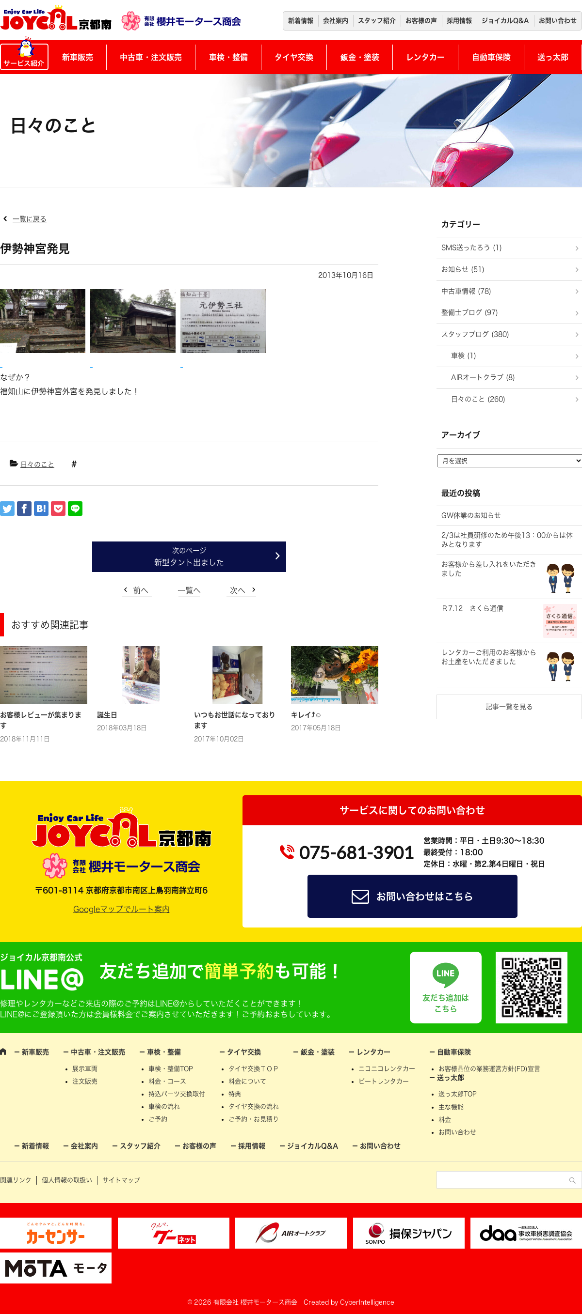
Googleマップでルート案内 (121, 909)
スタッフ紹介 (377, 20)
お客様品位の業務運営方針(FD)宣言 (489, 1069)
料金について (247, 1081)
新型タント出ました (189, 562)
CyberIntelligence (367, 1302)
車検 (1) (463, 355)
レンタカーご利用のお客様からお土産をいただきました (488, 657)
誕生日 (107, 714)
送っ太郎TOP (457, 1094)
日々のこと (37, 464)
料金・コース (167, 1081)
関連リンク (16, 1180)
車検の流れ (164, 1106)
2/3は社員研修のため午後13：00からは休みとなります (507, 540)
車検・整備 (228, 57)
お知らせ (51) (463, 269)
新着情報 (300, 20)
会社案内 (335, 20)
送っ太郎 (552, 57)
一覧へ (189, 590)
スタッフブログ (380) (475, 334)
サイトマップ (121, 1180)
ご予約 (157, 1119)
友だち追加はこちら (445, 1003)
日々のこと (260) (478, 399)
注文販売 (84, 1081)
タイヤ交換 (294, 57)
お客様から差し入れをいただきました (488, 569)
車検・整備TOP (170, 1069)
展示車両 (84, 1069)
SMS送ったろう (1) (471, 247)
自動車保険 (491, 57)
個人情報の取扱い (67, 1180)
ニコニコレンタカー (386, 1069)
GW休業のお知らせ (471, 515)
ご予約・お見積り (253, 1119)
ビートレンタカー (383, 1081)
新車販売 (77, 57)
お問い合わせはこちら (424, 896)
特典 (234, 1094)
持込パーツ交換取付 (176, 1094)
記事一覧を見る (509, 706)
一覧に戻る (30, 219)
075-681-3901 (356, 852)
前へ (140, 590)
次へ (237, 590)
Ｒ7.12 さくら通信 (472, 608)
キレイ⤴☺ (306, 714)
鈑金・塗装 (359, 57)
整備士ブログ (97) (469, 312)
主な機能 (451, 1107)
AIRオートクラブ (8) (483, 377)
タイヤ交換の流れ (253, 1106)
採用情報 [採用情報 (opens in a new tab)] (459, 20)
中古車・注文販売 (151, 57)
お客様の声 (421, 20)
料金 (444, 1119)
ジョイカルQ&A (505, 20)
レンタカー (425, 57)
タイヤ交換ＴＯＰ (253, 1069)
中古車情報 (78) (466, 291)
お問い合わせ (558, 20)
